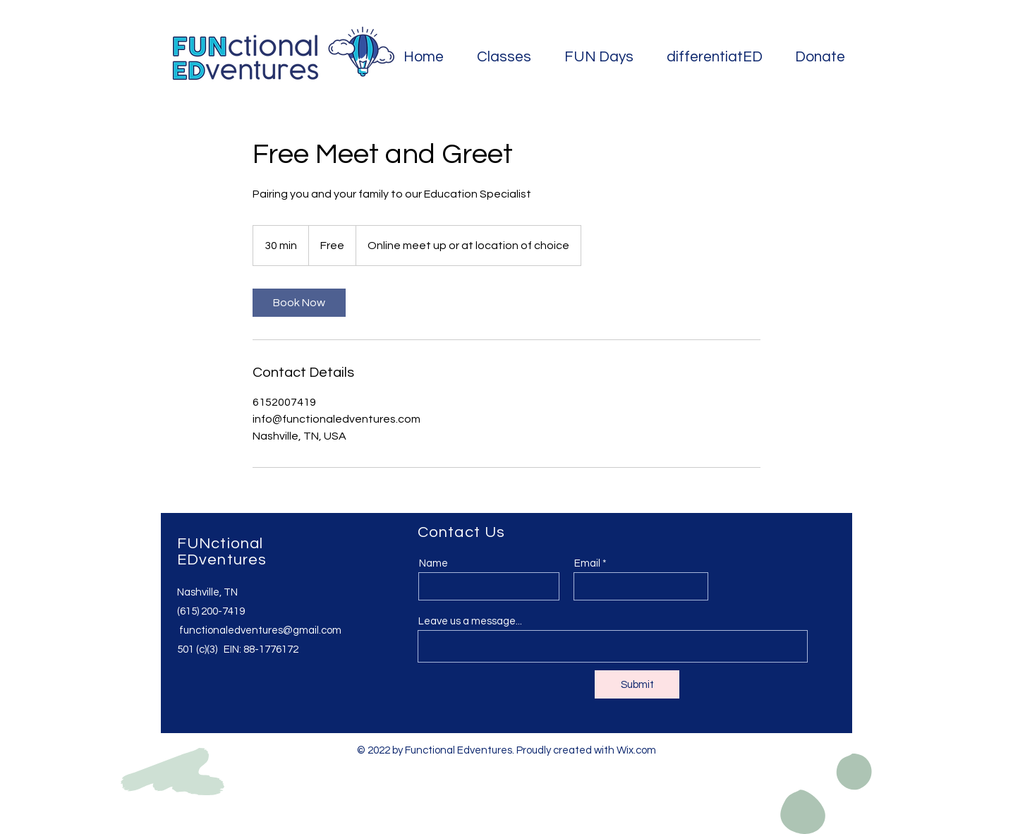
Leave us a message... (470, 621)
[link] (299, 303)
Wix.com (636, 750)
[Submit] (637, 684)
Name (433, 563)
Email (587, 563)
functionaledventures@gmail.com (260, 630)
